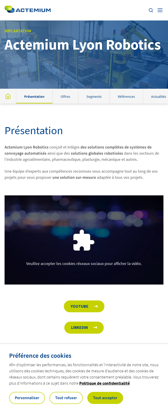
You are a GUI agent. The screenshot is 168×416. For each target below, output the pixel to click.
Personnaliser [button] (27, 397)
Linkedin (79, 327)
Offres (65, 96)
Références (126, 96)
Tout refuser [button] (66, 397)
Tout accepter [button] (105, 397)
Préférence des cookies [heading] (40, 355)
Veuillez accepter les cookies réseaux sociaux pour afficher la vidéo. (84, 263)
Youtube (79, 306)
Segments (94, 96)
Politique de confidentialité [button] (104, 383)
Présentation (34, 96)
